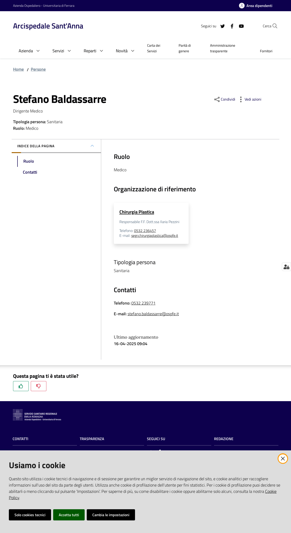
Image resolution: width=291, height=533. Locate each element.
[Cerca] (272, 26)
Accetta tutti (69, 515)
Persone (38, 69)
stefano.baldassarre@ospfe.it (153, 314)
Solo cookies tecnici (29, 515)
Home (18, 69)
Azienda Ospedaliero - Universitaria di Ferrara (43, 5)
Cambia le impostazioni (110, 515)
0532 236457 (145, 230)
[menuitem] (157, 48)
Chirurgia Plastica (136, 211)
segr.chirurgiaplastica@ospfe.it (154, 235)
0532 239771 (143, 303)
